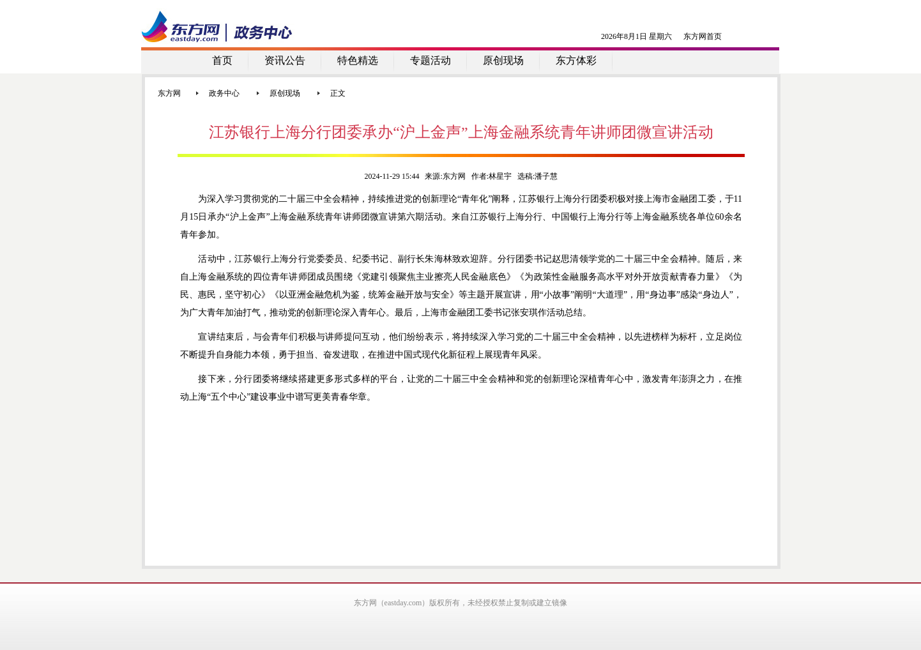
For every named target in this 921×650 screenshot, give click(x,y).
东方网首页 (702, 36)
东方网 (169, 93)
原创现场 (285, 93)
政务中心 (224, 93)
